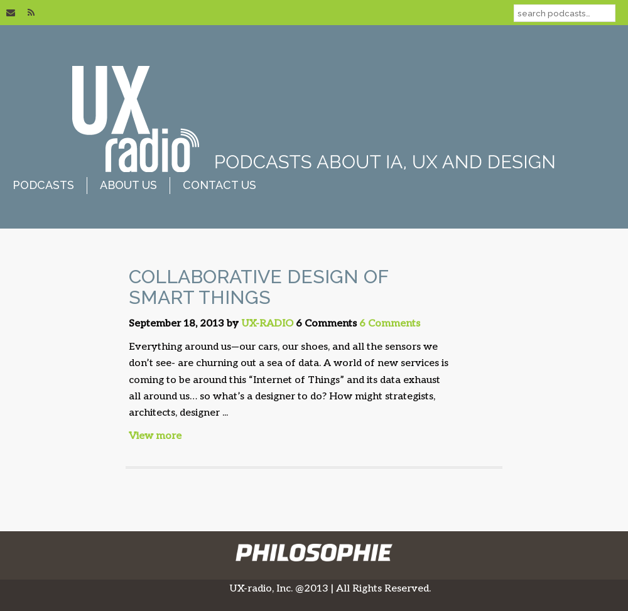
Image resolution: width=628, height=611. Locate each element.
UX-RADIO (267, 324)
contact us (219, 185)
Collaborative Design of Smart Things (258, 287)
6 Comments (389, 324)
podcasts (43, 185)
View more (155, 436)
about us (128, 185)
